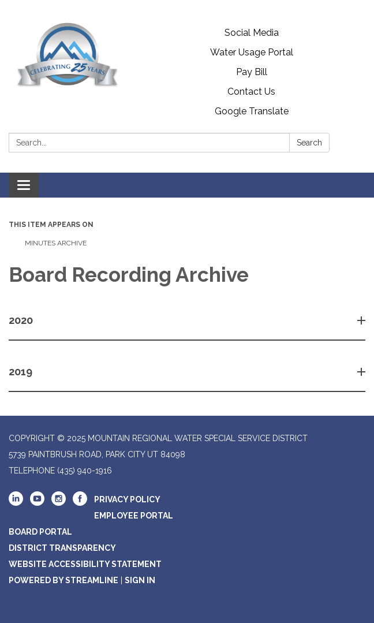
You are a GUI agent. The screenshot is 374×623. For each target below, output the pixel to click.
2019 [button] (22, 371)
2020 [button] (22, 320)
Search (309, 142)
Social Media (252, 32)
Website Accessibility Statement (85, 564)
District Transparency (62, 548)
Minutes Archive (55, 243)
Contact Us (251, 91)
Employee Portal (133, 515)
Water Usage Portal (251, 52)
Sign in (140, 580)
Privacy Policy (127, 499)
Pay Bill (251, 71)
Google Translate (252, 111)
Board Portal (40, 531)
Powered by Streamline (63, 580)
